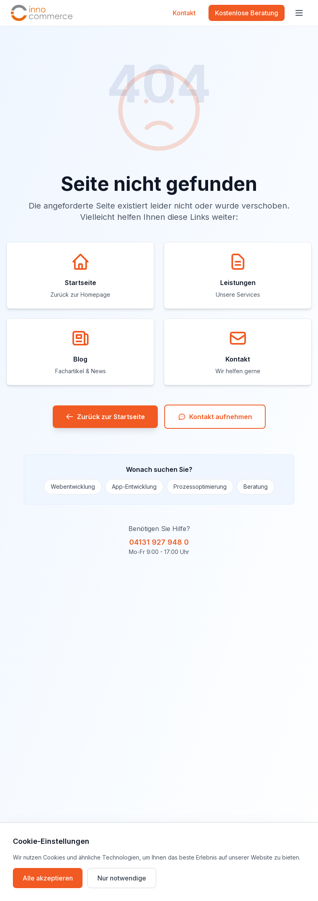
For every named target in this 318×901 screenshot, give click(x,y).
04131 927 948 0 (159, 542)
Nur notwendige (121, 878)
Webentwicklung (73, 486)
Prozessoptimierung (200, 486)
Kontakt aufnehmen (215, 417)
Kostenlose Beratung (246, 13)
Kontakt (184, 13)
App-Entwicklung (134, 486)
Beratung (256, 486)
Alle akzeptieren (48, 878)
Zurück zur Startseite (105, 417)
